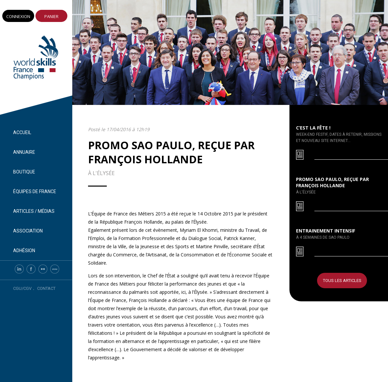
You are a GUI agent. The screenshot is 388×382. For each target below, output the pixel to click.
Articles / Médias (34, 211)
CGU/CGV (22, 288)
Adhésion (24, 250)
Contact (46, 288)
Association (28, 230)
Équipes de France (34, 191)
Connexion (18, 16)
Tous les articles (342, 280)
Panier (51, 16)
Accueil (22, 132)
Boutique (24, 171)
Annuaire (24, 152)
